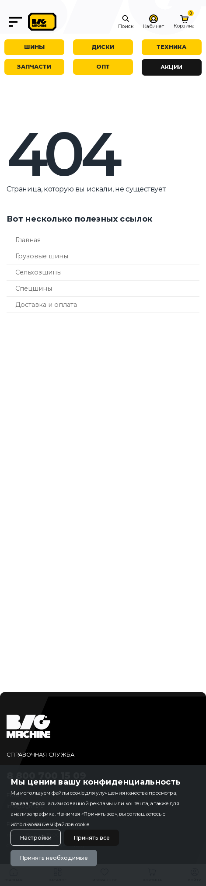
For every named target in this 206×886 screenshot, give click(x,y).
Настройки (36, 837)
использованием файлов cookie (49, 824)
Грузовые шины (41, 256)
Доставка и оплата (46, 305)
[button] (125, 22)
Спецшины (33, 288)
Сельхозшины (38, 272)
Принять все (91, 837)
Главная (28, 240)
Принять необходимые (54, 858)
